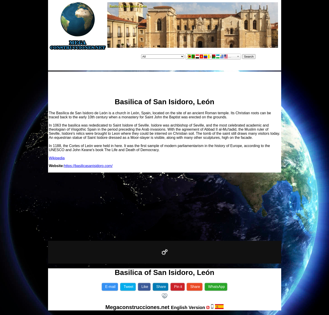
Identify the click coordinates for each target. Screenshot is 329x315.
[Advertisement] (164, 82)
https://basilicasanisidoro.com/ (88, 166)
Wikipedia (57, 158)
